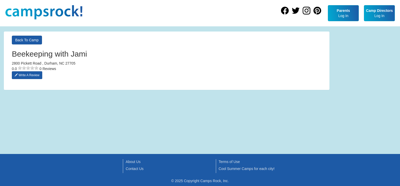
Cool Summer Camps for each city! (247, 169)
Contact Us (134, 169)
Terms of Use (229, 162)
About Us (133, 162)
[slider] (28, 68)
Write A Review (27, 75)
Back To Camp (27, 40)
